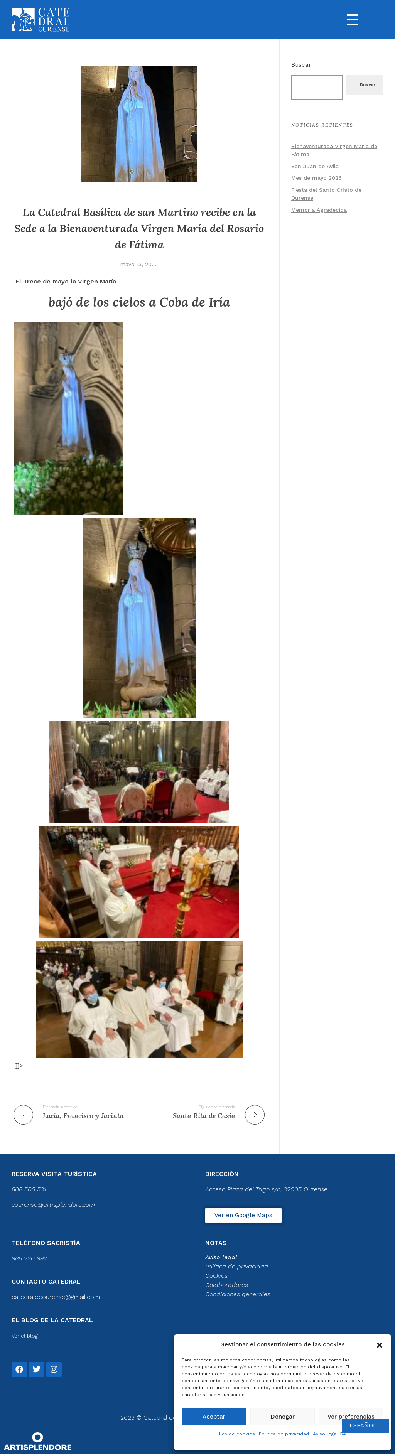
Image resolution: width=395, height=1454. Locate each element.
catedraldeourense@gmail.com (56, 1297)
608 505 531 (29, 1189)
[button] (379, 1344)
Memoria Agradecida (319, 210)
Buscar (301, 64)
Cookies (216, 1275)
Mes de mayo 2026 (316, 178)
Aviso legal (221, 1257)
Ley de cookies (237, 1434)
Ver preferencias (351, 1416)
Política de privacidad (284, 1434)
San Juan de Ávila (315, 166)
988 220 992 (29, 1258)
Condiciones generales (237, 1294)
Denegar (283, 1416)
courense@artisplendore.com (53, 1204)
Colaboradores (226, 1285)
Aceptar (214, 1416)
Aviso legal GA (329, 1434)
